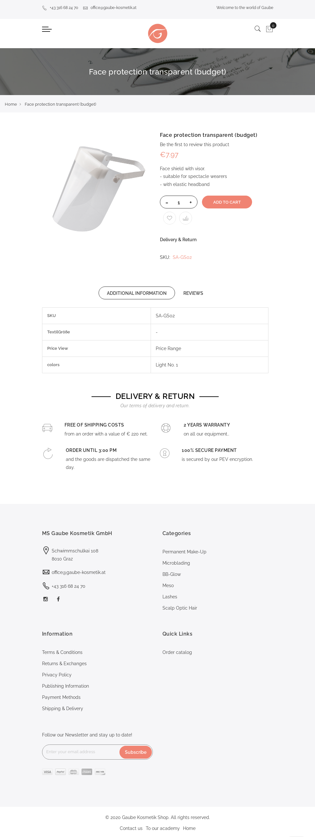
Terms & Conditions (62, 652)
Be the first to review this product (194, 144)
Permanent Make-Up (184, 551)
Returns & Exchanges (64, 663)
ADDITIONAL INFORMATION (137, 293)
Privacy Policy (57, 674)
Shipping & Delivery (62, 708)
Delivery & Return (178, 239)
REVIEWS (193, 293)
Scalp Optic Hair (179, 608)
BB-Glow (171, 574)
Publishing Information (65, 686)
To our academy (163, 828)
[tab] (137, 292)
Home (11, 104)
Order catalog (177, 652)
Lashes (169, 596)
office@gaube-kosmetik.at (109, 7)
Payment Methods (61, 697)
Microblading (176, 563)
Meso (168, 585)
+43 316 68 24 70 (60, 7)
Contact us (131, 828)
